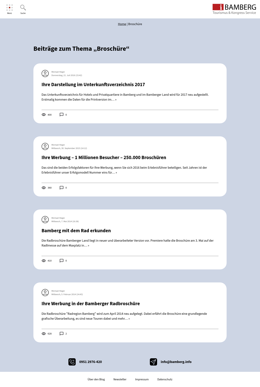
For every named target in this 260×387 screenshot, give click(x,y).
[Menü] (9, 9)
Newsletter (119, 379)
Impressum (142, 379)
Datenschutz (164, 379)
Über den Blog (96, 379)
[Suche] (23, 9)
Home (122, 24)
